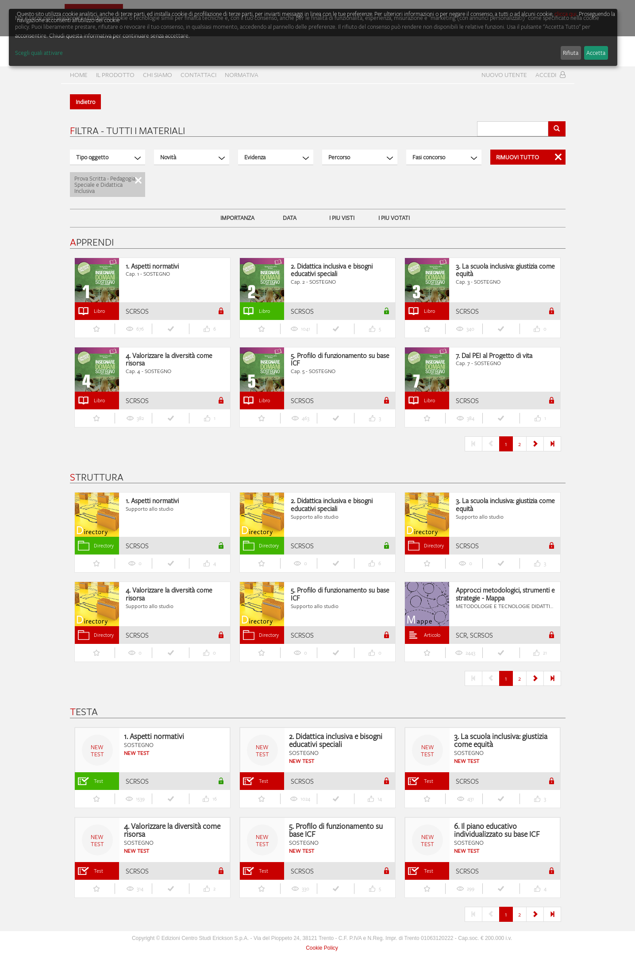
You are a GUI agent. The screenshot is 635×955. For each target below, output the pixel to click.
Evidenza (276, 157)
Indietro (85, 102)
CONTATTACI (198, 74)
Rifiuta (570, 53)
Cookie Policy (322, 948)
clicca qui (565, 14)
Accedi (550, 74)
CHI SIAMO (157, 74)
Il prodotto (115, 74)
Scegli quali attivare (39, 53)
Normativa (241, 74)
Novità (192, 157)
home (79, 74)
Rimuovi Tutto (529, 157)
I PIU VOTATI (394, 218)
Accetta (595, 53)
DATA (289, 218)
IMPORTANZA (237, 218)
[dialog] (313, 37)
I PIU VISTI (341, 218)
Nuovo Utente (504, 74)
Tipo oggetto (108, 157)
